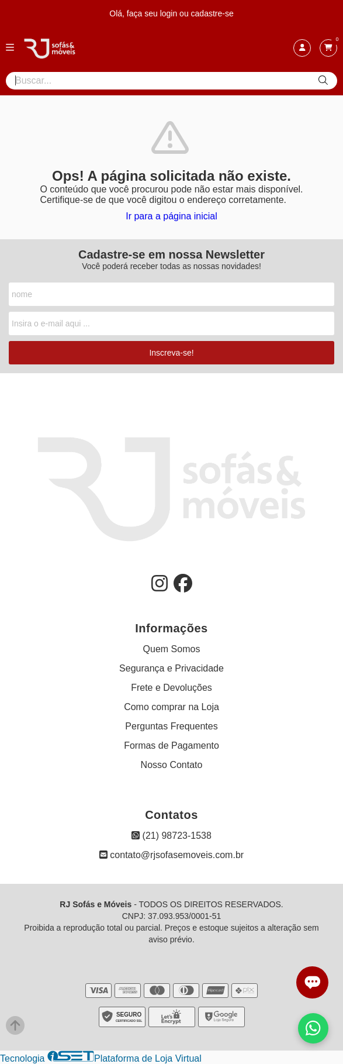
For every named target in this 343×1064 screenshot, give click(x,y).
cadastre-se (212, 13)
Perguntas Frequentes (171, 726)
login (169, 13)
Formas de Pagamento (171, 745)
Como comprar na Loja (171, 707)
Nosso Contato (172, 765)
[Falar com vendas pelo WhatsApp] (313, 1028)
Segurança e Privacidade (171, 668)
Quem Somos (171, 649)
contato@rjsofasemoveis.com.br (171, 855)
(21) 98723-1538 (171, 836)
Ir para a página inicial (171, 216)
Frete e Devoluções (171, 688)
